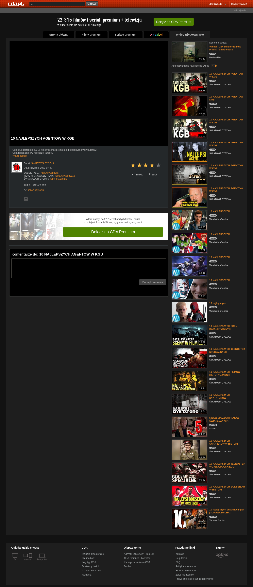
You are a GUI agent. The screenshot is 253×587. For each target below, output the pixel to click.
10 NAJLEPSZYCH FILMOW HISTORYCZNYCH (224, 373)
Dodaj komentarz (152, 282)
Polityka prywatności (186, 566)
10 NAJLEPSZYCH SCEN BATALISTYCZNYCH (223, 327)
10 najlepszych (217, 303)
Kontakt (180, 554)
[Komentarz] (88, 268)
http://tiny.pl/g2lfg (58, 178)
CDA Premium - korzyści (137, 558)
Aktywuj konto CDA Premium (139, 554)
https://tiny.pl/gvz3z (65, 175)
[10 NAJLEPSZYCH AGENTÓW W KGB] (189, 197)
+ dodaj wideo (240, 10)
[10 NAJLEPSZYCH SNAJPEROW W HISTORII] (189, 449)
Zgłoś (153, 174)
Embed (137, 174)
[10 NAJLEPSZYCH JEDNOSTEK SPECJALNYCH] (189, 358)
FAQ (178, 562)
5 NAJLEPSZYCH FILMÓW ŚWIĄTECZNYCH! (224, 419)
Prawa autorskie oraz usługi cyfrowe (194, 579)
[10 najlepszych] (189, 312)
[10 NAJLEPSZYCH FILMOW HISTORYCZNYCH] (189, 381)
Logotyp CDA (89, 562)
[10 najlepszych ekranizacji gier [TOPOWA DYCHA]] (189, 518)
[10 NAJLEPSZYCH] (189, 220)
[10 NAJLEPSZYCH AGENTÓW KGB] (189, 105)
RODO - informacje (186, 570)
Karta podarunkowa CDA (137, 562)
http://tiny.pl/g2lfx (49, 172)
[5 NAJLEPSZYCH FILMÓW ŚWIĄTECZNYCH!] (189, 426)
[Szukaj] (57, 3)
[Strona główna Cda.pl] (16, 4)
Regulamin (181, 558)
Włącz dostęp (19, 155)
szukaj (92, 4)
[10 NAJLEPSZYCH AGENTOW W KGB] (189, 82)
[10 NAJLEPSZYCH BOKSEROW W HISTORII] (189, 495)
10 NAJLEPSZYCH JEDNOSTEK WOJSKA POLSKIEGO (227, 465)
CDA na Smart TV (91, 570)
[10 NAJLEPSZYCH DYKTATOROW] (189, 404)
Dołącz (173, 22)
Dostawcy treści (90, 566)
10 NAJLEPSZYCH (219, 211)
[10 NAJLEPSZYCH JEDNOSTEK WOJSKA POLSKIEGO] (189, 472)
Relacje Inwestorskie (93, 554)
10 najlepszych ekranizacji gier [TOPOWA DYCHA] (226, 511)
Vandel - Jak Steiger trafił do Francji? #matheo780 (225, 48)
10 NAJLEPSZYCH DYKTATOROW (219, 396)
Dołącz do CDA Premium (113, 232)
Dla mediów (88, 558)
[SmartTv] (30, 561)
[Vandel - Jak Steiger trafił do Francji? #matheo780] (189, 51)
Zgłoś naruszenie (185, 574)
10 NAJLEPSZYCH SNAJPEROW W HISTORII (223, 442)
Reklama (86, 574)
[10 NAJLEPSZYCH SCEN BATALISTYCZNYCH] (189, 335)
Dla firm (128, 566)
